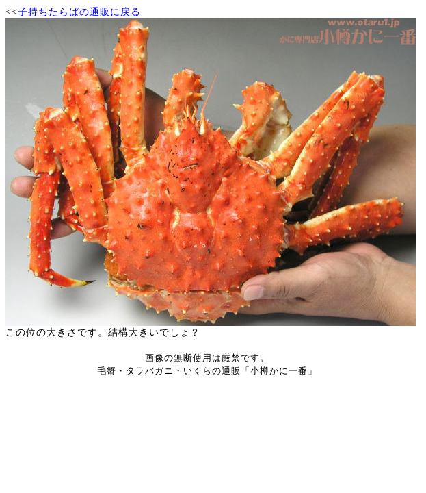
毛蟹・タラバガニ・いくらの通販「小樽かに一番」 (207, 371)
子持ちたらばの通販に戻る (79, 11)
